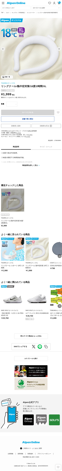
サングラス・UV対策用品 (18, 12)
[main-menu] (3, 3)
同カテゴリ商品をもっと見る (30, 336)
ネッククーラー (31, 12)
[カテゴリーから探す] (46, 8)
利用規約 (30, 453)
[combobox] (15, 8)
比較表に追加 (15, 126)
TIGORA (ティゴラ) (8, 83)
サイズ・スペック (46, 147)
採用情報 (20, 453)
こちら (19, 133)
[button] (3, 49)
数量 (2, 104)
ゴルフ (7, 12)
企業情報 (10, 453)
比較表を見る (46, 125)
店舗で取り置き (27, 119)
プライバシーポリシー (44, 453)
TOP (2, 12)
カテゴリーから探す (31, 358)
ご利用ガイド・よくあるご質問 (32, 448)
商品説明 (16, 147)
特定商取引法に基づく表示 (31, 457)
